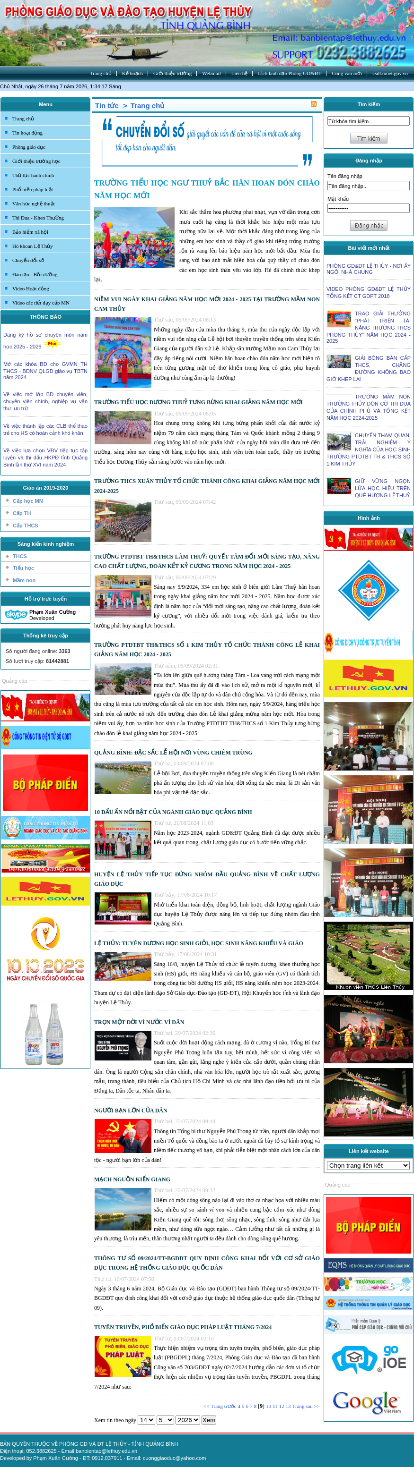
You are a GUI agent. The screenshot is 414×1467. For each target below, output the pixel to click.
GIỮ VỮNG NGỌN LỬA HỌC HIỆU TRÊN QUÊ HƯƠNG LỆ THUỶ (383, 488)
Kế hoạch (132, 73)
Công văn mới (347, 73)
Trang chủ (101, 73)
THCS (20, 556)
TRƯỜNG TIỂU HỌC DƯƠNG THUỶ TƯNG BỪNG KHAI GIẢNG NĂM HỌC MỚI (198, 402)
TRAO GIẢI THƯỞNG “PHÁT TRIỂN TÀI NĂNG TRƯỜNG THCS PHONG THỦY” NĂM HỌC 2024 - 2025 (368, 327)
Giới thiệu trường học (36, 161)
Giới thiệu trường (172, 73)
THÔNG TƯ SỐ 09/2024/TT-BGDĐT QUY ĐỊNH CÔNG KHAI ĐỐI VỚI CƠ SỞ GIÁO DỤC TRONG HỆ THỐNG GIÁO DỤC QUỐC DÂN (207, 1263)
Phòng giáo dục (28, 147)
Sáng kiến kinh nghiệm (46, 544)
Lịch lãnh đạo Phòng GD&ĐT (289, 73)
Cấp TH (22, 513)
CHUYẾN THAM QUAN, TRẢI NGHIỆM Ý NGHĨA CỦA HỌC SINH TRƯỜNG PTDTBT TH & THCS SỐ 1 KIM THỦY (368, 449)
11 (275, 1406)
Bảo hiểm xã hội (30, 232)
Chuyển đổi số (28, 260)
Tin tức (107, 106)
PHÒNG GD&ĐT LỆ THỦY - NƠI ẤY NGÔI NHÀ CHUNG (368, 269)
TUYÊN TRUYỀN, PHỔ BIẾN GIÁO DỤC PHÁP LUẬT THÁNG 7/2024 (183, 1327)
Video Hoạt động (30, 288)
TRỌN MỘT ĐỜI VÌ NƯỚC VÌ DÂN (139, 1022)
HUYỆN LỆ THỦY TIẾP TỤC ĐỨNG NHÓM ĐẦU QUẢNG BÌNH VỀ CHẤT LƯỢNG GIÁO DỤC (207, 879)
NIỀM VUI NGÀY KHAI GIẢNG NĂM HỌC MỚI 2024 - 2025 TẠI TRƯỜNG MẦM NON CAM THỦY (207, 304)
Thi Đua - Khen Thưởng (38, 217)
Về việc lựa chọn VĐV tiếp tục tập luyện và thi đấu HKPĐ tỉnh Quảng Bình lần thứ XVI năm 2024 (45, 457)
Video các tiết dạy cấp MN (41, 302)
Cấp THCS (25, 525)
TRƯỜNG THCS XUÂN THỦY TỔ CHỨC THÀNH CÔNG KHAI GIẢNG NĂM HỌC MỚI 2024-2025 (207, 486)
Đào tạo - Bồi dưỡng (34, 274)
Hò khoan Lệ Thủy (32, 246)
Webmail (211, 73)
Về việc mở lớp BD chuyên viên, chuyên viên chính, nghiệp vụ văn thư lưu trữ (45, 401)
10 (268, 1406)
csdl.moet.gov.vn (390, 73)
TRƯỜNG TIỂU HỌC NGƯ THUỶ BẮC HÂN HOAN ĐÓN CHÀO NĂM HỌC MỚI (207, 189)
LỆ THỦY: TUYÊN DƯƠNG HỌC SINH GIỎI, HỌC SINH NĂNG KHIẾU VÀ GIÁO (198, 943)
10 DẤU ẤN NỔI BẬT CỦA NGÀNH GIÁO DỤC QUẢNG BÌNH (173, 812)
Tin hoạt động (27, 133)
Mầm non (24, 580)
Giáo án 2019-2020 (45, 488)
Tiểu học (23, 568)
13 (288, 1406)
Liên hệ (239, 73)
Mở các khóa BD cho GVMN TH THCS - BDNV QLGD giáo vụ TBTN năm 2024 (45, 370)
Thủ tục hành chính (33, 175)
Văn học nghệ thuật (33, 203)
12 (281, 1406)
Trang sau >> (306, 1406)
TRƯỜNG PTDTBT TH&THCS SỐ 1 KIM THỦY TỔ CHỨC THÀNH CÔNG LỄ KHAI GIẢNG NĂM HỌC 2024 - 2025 (207, 650)
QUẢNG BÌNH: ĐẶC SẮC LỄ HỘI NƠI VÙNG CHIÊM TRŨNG (173, 752)
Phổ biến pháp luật (32, 189)
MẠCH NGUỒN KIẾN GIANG (132, 1179)
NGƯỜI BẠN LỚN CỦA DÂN (130, 1110)
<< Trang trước (219, 1406)
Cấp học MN (28, 501)
